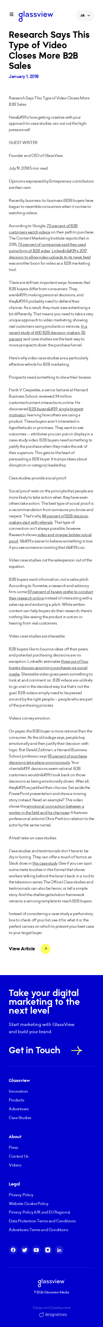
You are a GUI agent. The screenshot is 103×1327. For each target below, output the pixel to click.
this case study (44, 863)
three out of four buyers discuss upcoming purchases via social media (48, 668)
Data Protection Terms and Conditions (42, 1221)
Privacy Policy (21, 1195)
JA (85, 17)
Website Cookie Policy (28, 1203)
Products (16, 1100)
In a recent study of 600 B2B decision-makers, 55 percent (48, 333)
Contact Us (19, 1156)
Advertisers (19, 1109)
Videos (15, 1165)
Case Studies (20, 1117)
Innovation (18, 1091)
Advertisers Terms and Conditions (38, 1230)
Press (13, 1147)
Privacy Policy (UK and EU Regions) (39, 1212)
